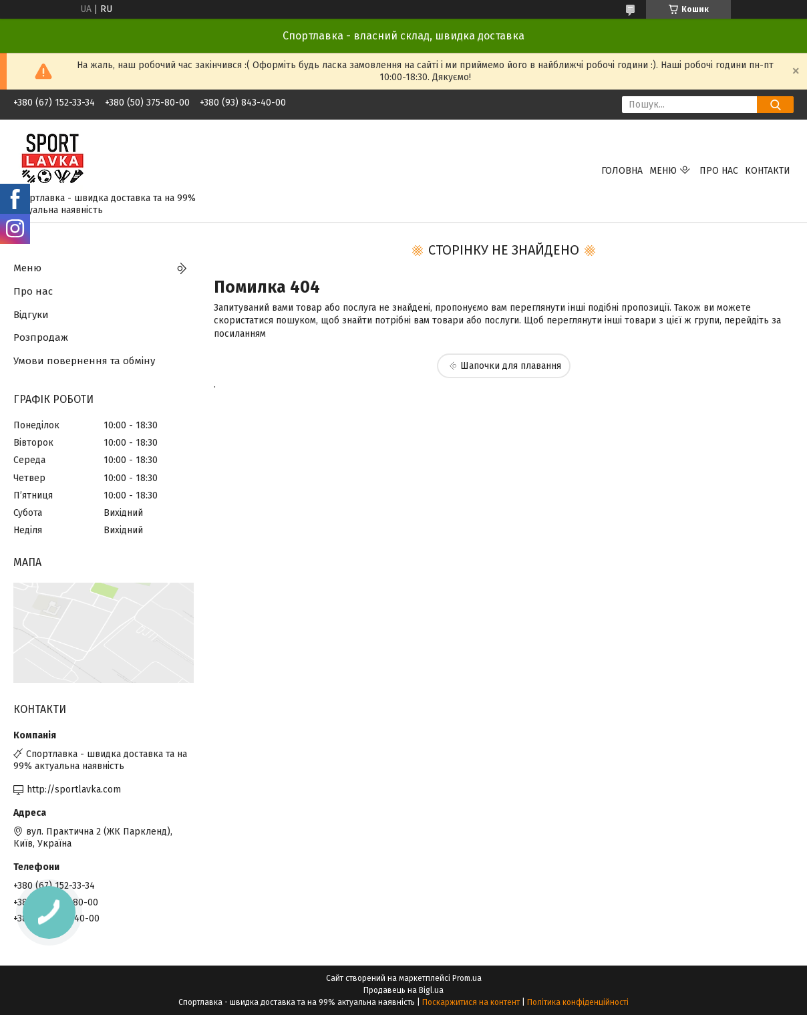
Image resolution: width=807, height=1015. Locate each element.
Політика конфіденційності (578, 1002)
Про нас (718, 170)
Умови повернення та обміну (84, 361)
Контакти (767, 170)
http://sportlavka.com (74, 789)
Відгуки (31, 315)
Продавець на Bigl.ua (403, 990)
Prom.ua (467, 978)
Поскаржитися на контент (471, 1002)
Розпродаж (40, 337)
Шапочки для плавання (510, 366)
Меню (663, 170)
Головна (622, 170)
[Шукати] (775, 104)
